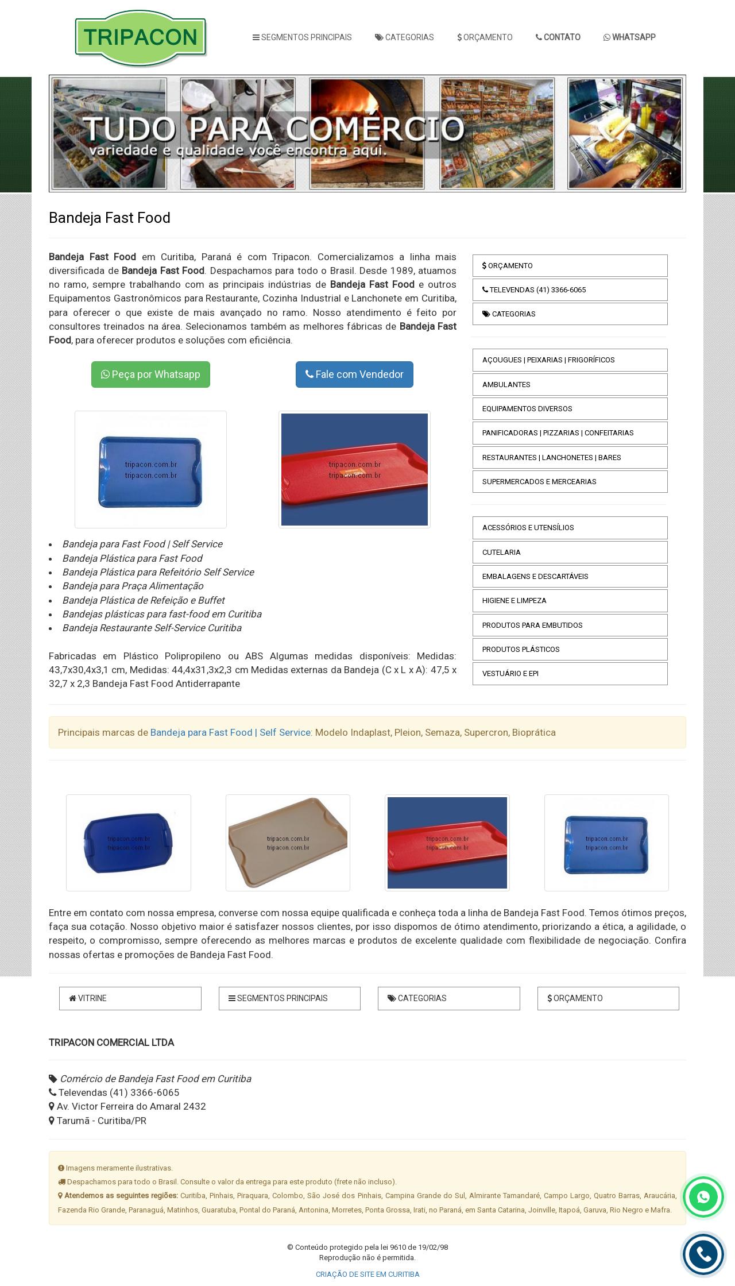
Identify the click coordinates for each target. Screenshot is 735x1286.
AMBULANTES (506, 384)
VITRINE (88, 998)
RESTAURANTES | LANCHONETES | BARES (551, 457)
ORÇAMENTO (485, 37)
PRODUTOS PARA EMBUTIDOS (532, 625)
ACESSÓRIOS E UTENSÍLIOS (528, 527)
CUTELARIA (501, 552)
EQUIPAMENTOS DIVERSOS (527, 408)
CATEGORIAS (404, 37)
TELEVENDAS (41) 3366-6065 (534, 289)
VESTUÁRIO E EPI (510, 673)
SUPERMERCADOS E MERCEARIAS (539, 481)
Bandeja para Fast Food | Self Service (230, 732)
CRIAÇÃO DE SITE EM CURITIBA (368, 1274)
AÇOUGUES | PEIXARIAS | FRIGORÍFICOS (548, 360)
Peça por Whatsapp (150, 374)
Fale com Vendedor (354, 374)
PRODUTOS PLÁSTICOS (521, 649)
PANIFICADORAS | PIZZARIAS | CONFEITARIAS (558, 432)
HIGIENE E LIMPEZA (514, 600)
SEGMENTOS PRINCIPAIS (302, 37)
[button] (74, 133)
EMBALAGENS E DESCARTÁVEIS (535, 576)
